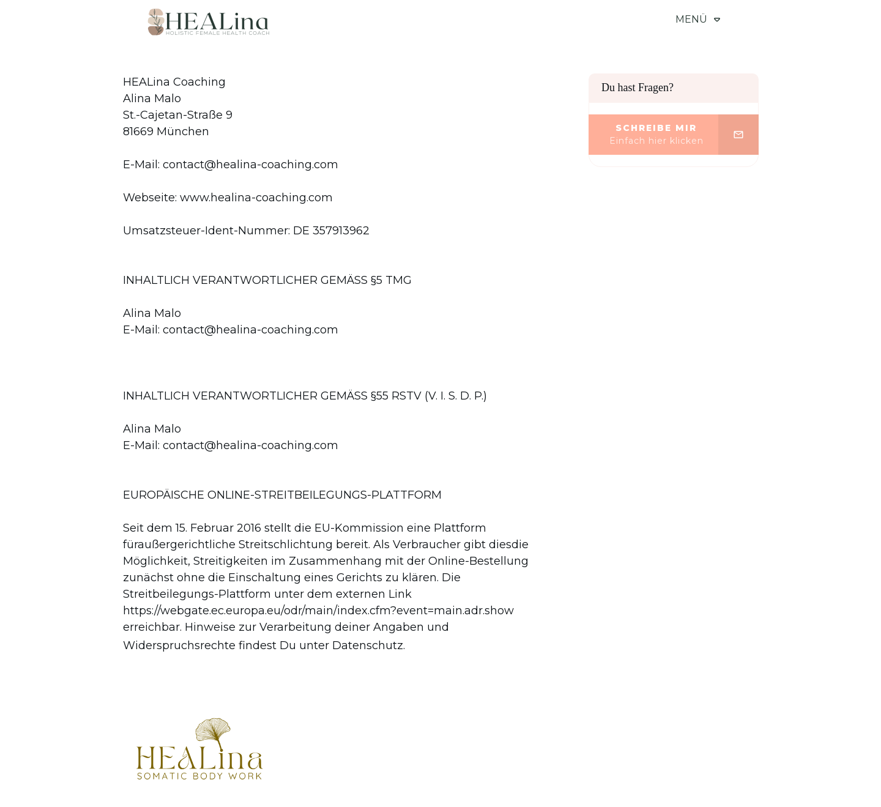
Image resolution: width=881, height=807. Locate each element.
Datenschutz (367, 645)
